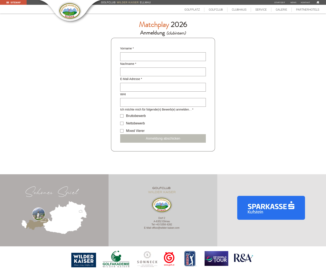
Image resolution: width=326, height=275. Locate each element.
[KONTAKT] (305, 2)
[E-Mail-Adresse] (161, 87)
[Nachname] (161, 72)
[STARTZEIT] (280, 2)
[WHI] (161, 102)
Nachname (128, 64)
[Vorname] (161, 57)
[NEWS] (293, 2)
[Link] (317, 2)
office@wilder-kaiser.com (165, 227)
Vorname (127, 49)
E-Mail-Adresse (131, 79)
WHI (123, 94)
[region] (84, 260)
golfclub (162, 188)
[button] (192, 9)
